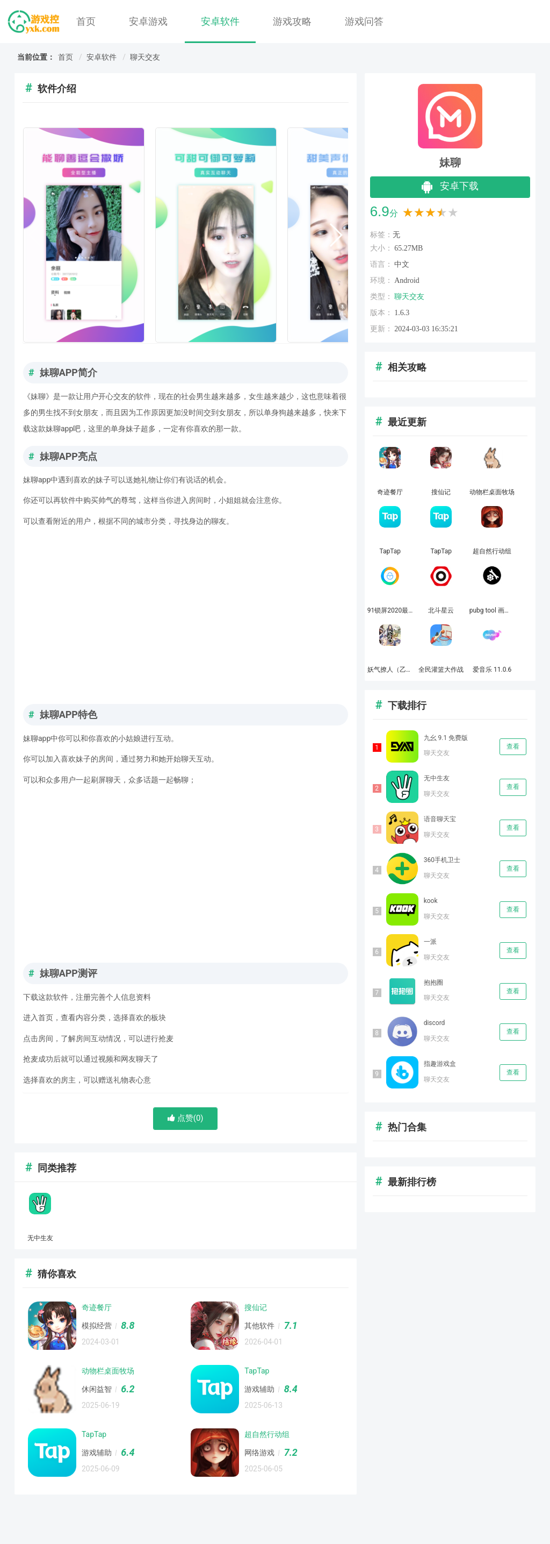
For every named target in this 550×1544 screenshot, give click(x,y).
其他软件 (259, 1325)
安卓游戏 (148, 21)
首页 (86, 21)
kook (431, 901)
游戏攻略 (292, 21)
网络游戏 (259, 1452)
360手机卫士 (442, 860)
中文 (401, 264)
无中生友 (437, 778)
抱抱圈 (433, 982)
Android (406, 280)
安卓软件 (220, 21)
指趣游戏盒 (440, 1064)
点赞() (186, 1118)
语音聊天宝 (440, 819)
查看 (512, 746)
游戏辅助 (259, 1389)
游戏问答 (364, 21)
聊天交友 (145, 57)
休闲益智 (97, 1389)
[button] (335, 235)
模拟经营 (97, 1325)
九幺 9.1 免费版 (446, 738)
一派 (430, 941)
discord (434, 1023)
